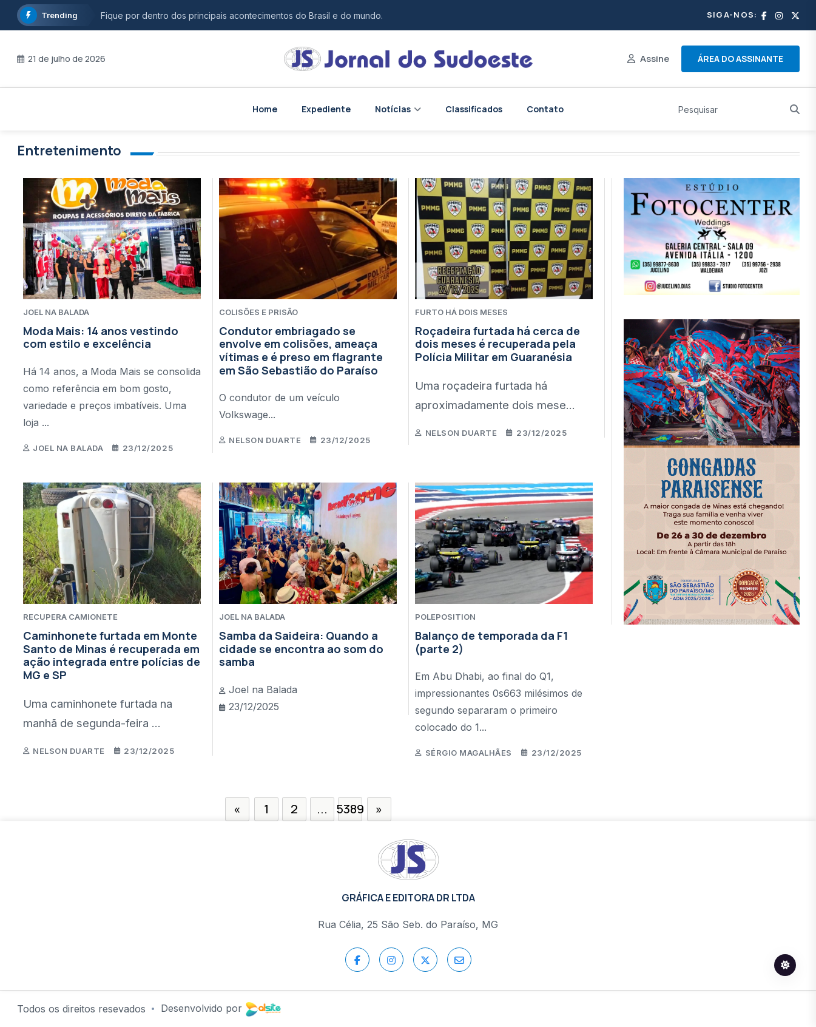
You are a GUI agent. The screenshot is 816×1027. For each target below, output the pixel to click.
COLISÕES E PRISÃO (258, 312)
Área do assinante (740, 58)
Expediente (326, 109)
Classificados (473, 109)
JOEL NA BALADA (56, 312)
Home (264, 109)
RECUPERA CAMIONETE (70, 617)
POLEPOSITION (445, 617)
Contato (545, 109)
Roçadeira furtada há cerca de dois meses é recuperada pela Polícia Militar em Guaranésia (497, 344)
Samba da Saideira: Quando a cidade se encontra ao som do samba (301, 648)
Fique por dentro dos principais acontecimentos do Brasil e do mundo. (242, 15)
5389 (350, 809)
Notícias (393, 109)
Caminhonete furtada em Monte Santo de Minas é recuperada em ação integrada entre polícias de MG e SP (111, 655)
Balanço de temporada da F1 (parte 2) (491, 642)
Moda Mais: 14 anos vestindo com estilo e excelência (100, 337)
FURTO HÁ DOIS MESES (461, 312)
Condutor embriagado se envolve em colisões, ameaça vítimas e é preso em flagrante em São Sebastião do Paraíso (301, 351)
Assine (654, 58)
